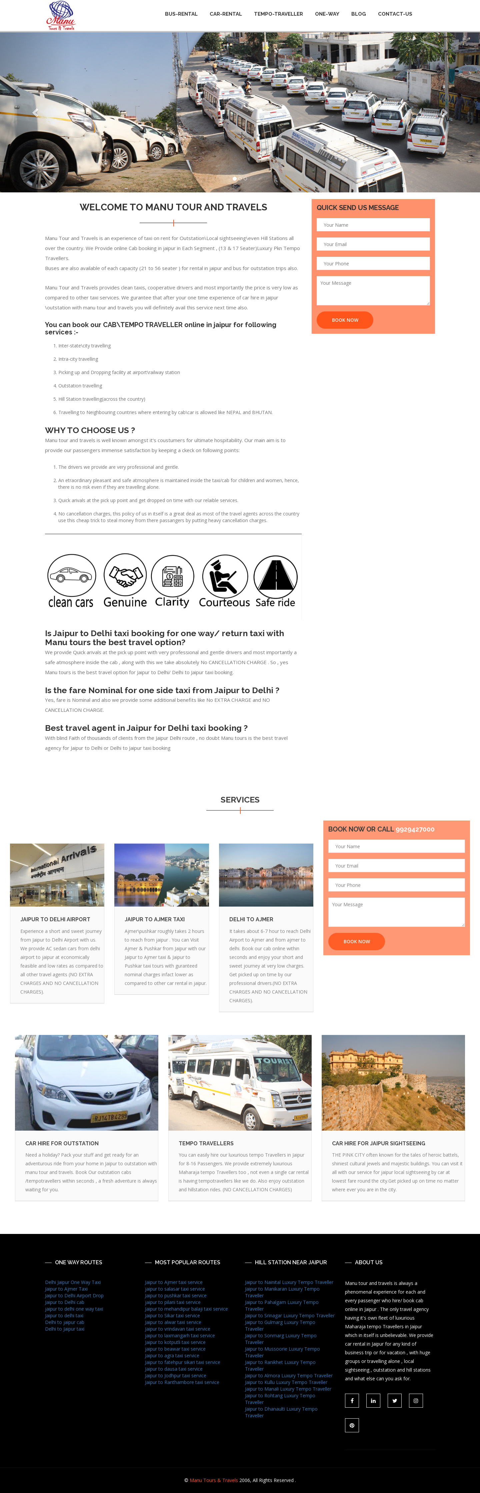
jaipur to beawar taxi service (175, 1349)
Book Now (345, 320)
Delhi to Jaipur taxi (64, 1329)
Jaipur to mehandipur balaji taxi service (186, 1309)
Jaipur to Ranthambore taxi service (182, 1382)
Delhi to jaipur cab (64, 1322)
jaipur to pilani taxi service (173, 1302)
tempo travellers (206, 1152)
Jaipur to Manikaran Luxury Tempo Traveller (282, 1292)
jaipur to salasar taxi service (175, 1289)
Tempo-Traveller (278, 14)
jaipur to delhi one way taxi (74, 1309)
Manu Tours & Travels (214, 1480)
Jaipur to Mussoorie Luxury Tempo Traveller (282, 1352)
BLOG (358, 14)
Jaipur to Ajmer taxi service (174, 1282)
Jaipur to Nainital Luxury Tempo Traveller (289, 1282)
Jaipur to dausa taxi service (174, 1369)
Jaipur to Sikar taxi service (172, 1315)
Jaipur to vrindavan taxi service (177, 1329)
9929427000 (415, 833)
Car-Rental (226, 14)
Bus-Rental (181, 14)
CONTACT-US (395, 14)
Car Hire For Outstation (62, 1152)
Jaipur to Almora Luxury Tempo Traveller (289, 1375)
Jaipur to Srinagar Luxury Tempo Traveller (290, 1315)
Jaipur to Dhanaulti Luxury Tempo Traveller (281, 1412)
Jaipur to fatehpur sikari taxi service (182, 1362)
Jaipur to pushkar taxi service (176, 1295)
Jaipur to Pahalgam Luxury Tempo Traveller (282, 1305)
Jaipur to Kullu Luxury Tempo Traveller (286, 1382)
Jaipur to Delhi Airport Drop (74, 1295)
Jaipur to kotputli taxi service (175, 1342)
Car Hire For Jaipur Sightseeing (378, 1152)
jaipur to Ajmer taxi (155, 928)
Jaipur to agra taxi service (172, 1355)
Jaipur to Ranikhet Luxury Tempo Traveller (280, 1365)
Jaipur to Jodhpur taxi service (175, 1375)
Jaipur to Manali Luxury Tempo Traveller (288, 1389)
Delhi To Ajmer (251, 928)
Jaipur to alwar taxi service (173, 1322)
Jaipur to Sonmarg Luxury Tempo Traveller (281, 1338)
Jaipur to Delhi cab (64, 1302)
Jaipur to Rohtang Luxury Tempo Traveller (280, 1398)
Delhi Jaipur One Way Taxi (73, 1282)
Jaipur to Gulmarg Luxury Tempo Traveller (280, 1325)
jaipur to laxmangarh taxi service (180, 1335)
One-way (327, 14)
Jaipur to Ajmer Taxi (66, 1289)
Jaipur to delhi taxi (64, 1315)
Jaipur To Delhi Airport (55, 928)
